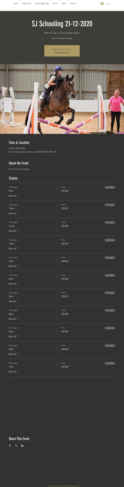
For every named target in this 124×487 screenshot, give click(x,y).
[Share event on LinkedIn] (22, 446)
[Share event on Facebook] (10, 446)
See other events (62, 52)
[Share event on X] (16, 446)
